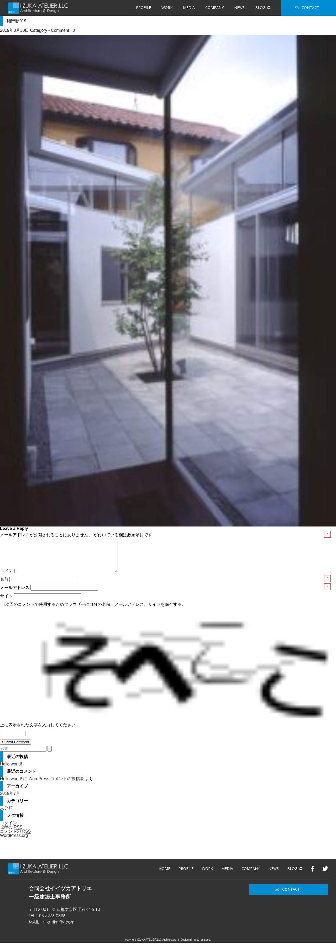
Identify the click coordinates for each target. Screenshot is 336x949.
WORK (166, 7)
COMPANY (214, 7)
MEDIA (189, 7)
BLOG (262, 7)
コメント (8, 577)
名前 (4, 585)
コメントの (15, 837)
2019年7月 (10, 799)
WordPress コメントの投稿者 (56, 785)
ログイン (8, 829)
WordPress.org (14, 841)
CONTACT (307, 7)
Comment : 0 (63, 30)
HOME (164, 874)
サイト (6, 602)
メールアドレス (15, 594)
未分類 (6, 814)
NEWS (239, 7)
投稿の (11, 833)
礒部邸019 (17, 21)
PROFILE (143, 7)
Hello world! (11, 770)
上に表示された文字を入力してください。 (40, 731)
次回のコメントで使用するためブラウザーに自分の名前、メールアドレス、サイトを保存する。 (95, 610)
